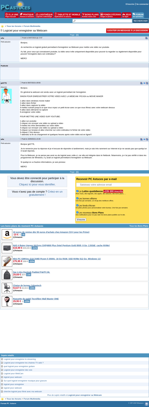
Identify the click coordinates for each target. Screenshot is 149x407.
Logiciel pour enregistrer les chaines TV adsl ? (23, 363)
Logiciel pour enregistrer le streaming (20, 359)
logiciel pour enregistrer (14, 384)
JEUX (127, 15)
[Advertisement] (74, 332)
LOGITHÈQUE (44, 15)
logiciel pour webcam (13, 377)
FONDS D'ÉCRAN (110, 15)
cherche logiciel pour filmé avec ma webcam (23, 391)
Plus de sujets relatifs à (74, 395)
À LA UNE (11, 15)
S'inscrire (130, 4)
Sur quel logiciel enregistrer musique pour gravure (25, 381)
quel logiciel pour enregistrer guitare (19, 366)
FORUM (138, 15)
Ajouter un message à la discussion (127, 30)
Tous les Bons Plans (138, 226)
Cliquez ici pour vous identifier (37, 184)
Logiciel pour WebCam (13, 373)
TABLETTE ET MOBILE (67, 15)
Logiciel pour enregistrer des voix (18, 370)
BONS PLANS (90, 15)
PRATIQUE (27, 15)
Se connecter (142, 4)
